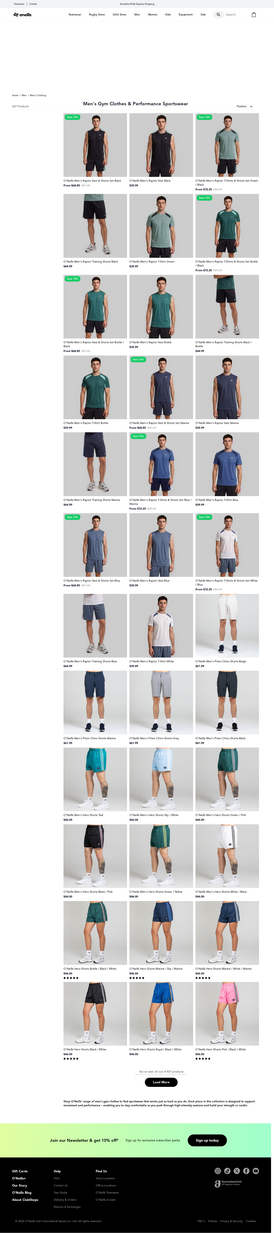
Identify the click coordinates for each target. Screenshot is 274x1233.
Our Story (19, 1186)
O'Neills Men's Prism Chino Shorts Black (220, 738)
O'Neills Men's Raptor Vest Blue (149, 581)
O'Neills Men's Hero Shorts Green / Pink (220, 815)
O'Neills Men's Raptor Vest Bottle (150, 342)
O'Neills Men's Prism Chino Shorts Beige (220, 661)
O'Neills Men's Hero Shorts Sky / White (153, 815)
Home (15, 95)
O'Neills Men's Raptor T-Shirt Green (151, 261)
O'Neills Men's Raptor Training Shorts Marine (92, 500)
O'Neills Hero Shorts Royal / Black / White (155, 1049)
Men (24, 95)
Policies (212, 1221)
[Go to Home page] (22, 15)
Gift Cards (19, 1172)
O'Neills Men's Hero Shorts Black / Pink (88, 892)
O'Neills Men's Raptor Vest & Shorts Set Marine (159, 423)
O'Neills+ (19, 1179)
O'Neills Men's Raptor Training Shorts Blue (90, 661)
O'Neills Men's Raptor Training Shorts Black (91, 261)
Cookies (251, 1221)
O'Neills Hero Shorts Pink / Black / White (220, 1049)
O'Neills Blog (21, 1193)
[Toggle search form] (229, 15)
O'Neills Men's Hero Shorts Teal (83, 815)
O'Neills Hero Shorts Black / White (85, 1049)
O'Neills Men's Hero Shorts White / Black (221, 892)
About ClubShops (25, 1200)
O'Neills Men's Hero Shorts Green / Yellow (155, 892)
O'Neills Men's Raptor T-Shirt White (151, 661)
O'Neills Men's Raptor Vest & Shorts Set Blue (92, 581)
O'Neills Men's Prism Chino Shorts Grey (154, 738)
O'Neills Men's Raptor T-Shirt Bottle (86, 423)
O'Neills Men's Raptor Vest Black (150, 181)
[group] (95, 978)
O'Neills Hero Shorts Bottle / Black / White (90, 968)
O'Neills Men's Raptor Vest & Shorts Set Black (92, 181)
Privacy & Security (231, 1221)
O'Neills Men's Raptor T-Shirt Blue (216, 500)
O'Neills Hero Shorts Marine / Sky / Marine (156, 968)
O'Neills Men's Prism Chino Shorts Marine (90, 738)
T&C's (201, 1221)
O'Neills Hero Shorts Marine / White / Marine (223, 968)
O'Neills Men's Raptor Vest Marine (217, 423)
